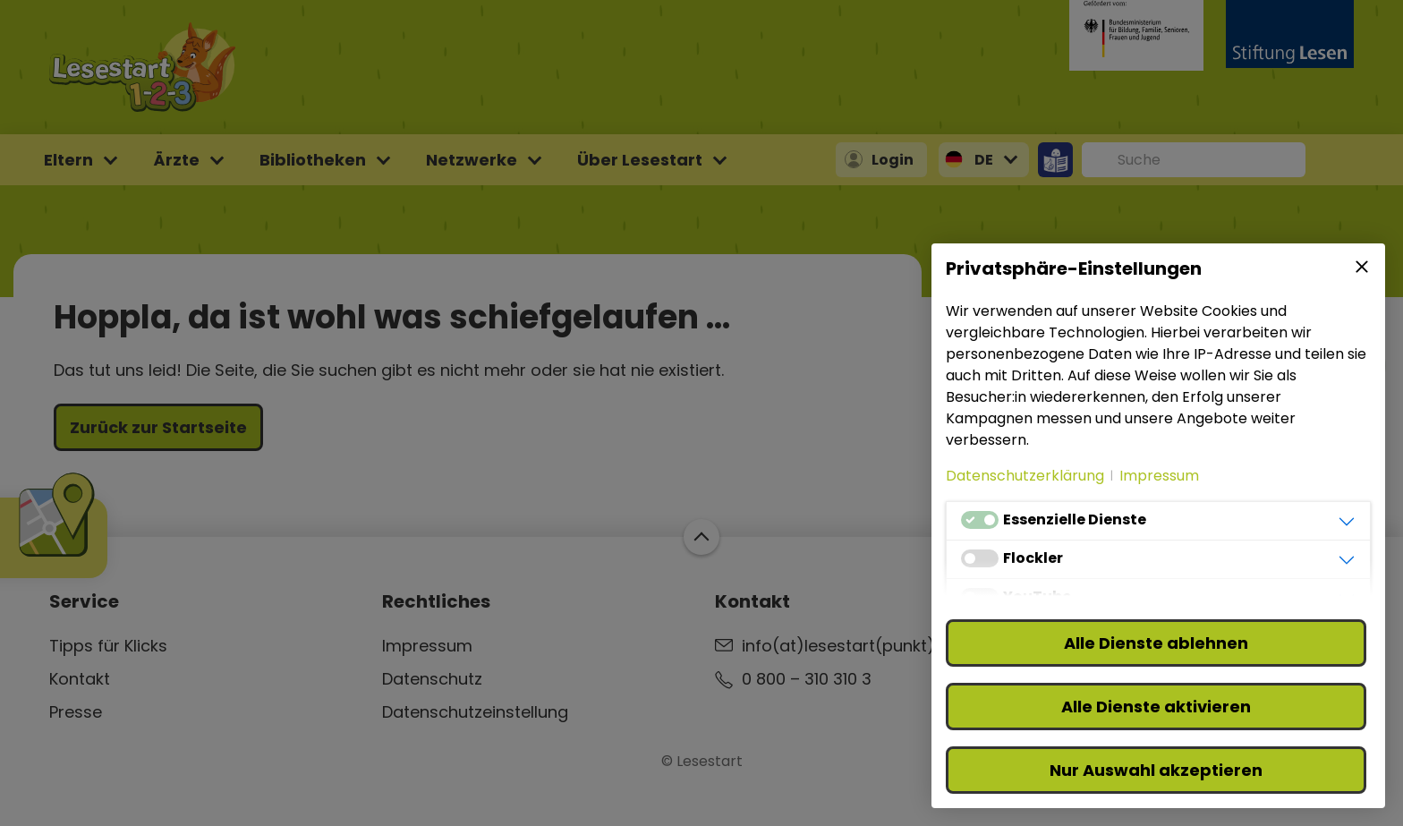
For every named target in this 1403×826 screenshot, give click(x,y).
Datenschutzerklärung (1025, 475)
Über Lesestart (639, 160)
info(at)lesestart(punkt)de (849, 645)
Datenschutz (432, 679)
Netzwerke (471, 160)
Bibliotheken (312, 160)
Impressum (427, 645)
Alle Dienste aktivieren (1156, 706)
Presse (75, 712)
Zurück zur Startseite (158, 427)
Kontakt (79, 679)
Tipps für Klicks (108, 645)
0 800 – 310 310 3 (807, 679)
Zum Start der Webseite (701, 537)
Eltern (68, 160)
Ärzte (176, 160)
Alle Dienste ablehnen (1156, 643)
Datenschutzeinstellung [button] (475, 712)
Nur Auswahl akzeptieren (1156, 770)
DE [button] (983, 159)
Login (893, 159)
